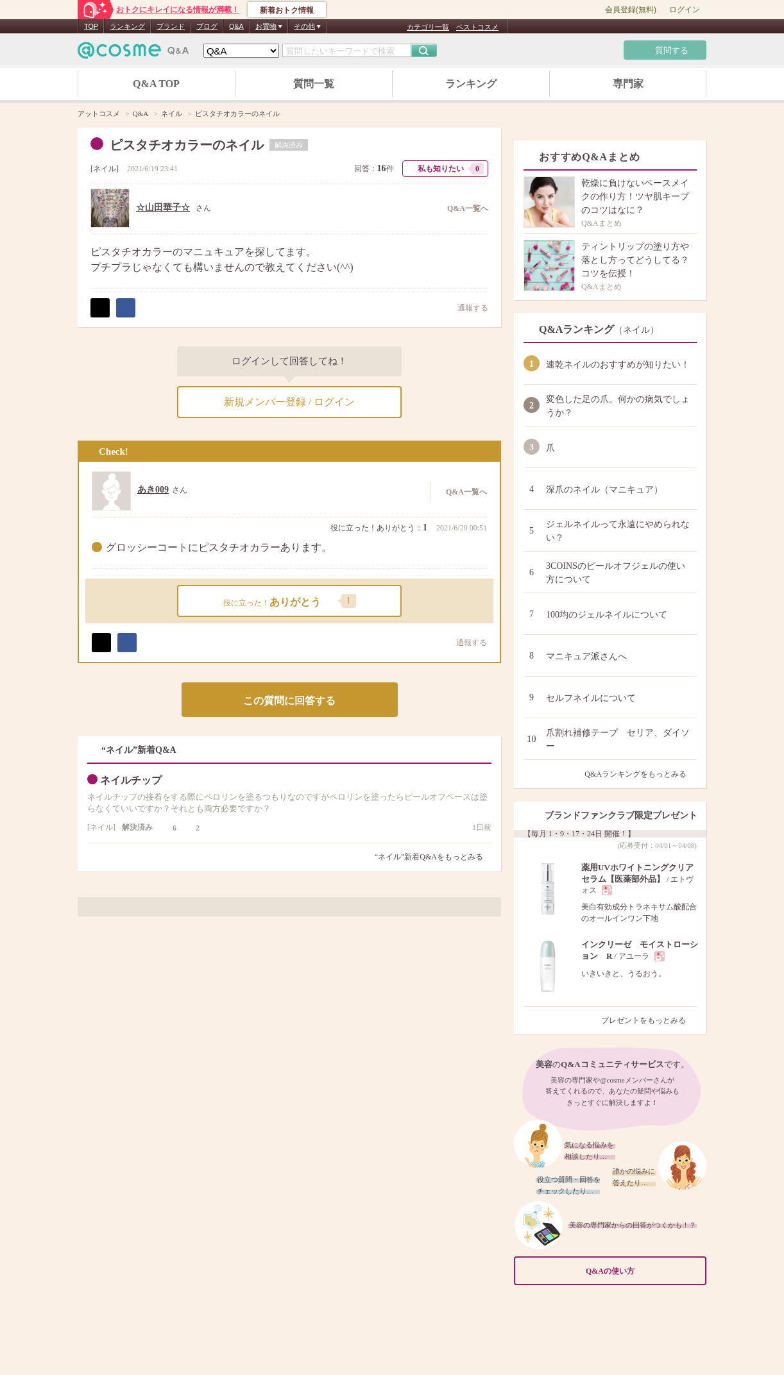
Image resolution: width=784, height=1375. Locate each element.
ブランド (171, 26)
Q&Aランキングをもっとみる (640, 774)
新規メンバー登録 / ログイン (289, 401)
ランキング (127, 26)
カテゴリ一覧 (428, 27)
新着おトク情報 (287, 10)
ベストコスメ (477, 27)
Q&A (236, 26)
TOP (91, 26)
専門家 (628, 83)
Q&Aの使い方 (642, 1271)
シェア (125, 307)
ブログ (206, 26)
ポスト (100, 307)
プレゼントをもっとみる (649, 1020)
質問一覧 (313, 83)
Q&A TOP (156, 83)
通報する (466, 307)
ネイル (104, 169)
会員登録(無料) (630, 9)
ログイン (684, 9)
